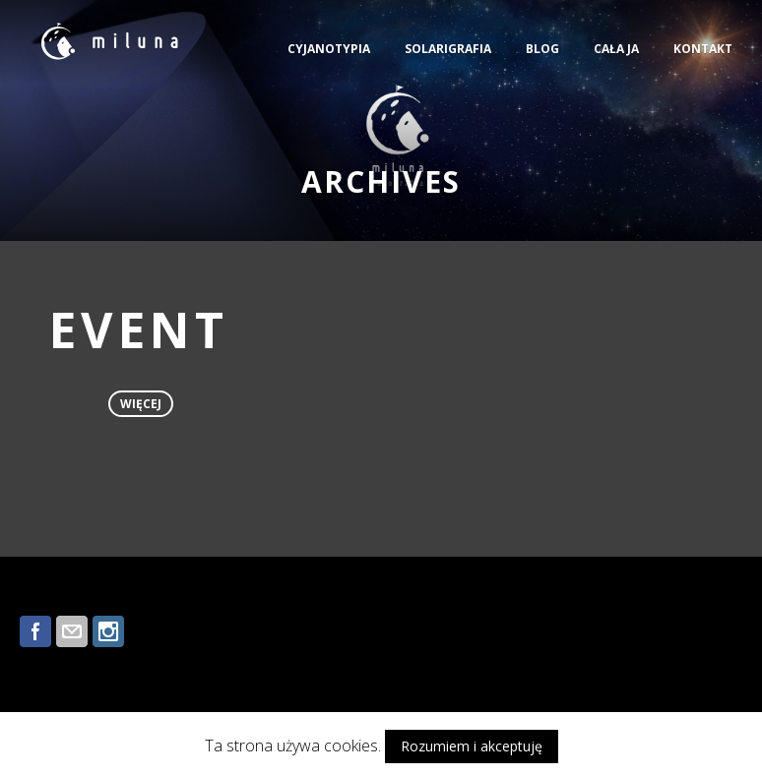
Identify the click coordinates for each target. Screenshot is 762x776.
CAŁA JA (616, 48)
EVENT (138, 329)
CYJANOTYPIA (328, 48)
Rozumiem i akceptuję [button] (471, 746)
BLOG (542, 48)
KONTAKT (702, 48)
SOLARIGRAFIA (448, 48)
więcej (140, 403)
